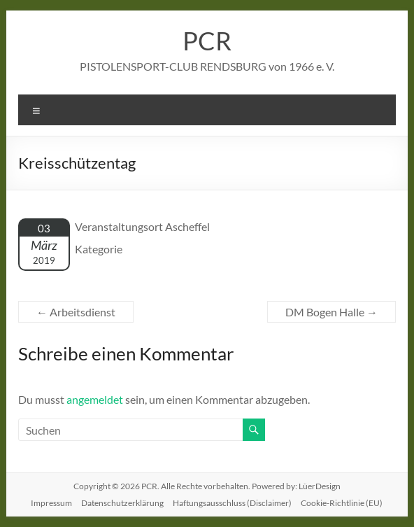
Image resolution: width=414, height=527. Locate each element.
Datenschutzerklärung (122, 503)
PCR (207, 40)
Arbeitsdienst (75, 311)
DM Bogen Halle (331, 311)
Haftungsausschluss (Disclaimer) (232, 503)
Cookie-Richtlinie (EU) (342, 503)
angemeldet (94, 399)
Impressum (51, 503)
